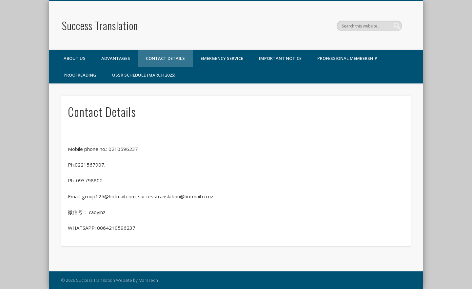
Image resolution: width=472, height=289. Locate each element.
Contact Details (165, 58)
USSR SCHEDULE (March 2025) (143, 75)
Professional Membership (347, 58)
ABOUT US (75, 58)
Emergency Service (222, 58)
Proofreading (80, 75)
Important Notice (280, 58)
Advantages (115, 58)
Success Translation (100, 25)
